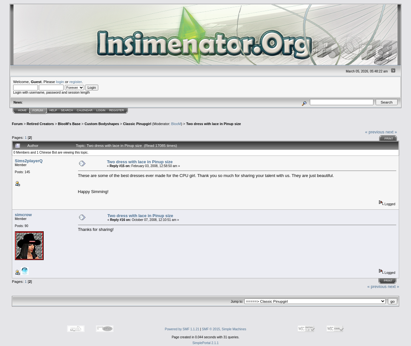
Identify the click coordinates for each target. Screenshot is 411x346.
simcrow (23, 214)
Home (22, 110)
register (75, 82)
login (60, 82)
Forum (37, 110)
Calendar (84, 110)
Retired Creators (40, 124)
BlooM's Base (69, 124)
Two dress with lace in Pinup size (213, 124)
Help (53, 110)
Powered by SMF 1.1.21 (182, 329)
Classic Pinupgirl (137, 124)
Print (388, 138)
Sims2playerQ (29, 160)
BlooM (176, 124)
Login (100, 110)
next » (391, 132)
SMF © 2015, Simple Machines (224, 329)
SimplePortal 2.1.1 (205, 343)
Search (67, 110)
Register (116, 110)
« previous (374, 132)
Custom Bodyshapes (101, 124)
